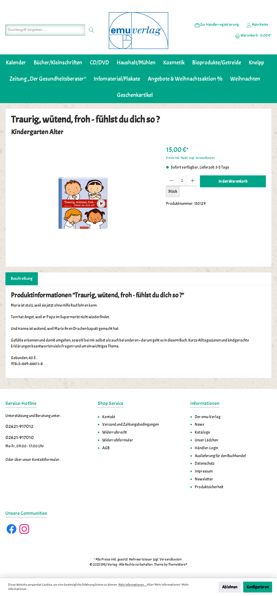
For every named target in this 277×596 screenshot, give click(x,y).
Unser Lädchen (206, 440)
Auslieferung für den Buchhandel (220, 455)
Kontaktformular (46, 459)
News (199, 424)
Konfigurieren (258, 587)
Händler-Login (206, 448)
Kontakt (108, 416)
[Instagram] (24, 529)
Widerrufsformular (117, 440)
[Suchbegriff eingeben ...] (45, 30)
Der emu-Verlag (207, 416)
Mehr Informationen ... (132, 585)
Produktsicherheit (209, 486)
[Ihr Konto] (257, 24)
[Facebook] (11, 529)
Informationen (204, 403)
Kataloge (202, 432)
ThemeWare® (177, 564)
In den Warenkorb (233, 181)
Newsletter (204, 479)
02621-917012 (19, 426)
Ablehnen (229, 587)
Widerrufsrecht (114, 432)
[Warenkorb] (252, 35)
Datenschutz (205, 463)
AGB (106, 448)
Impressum (204, 471)
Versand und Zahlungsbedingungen (130, 424)
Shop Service (110, 403)
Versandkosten (171, 559)
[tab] (21, 278)
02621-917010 (19, 437)
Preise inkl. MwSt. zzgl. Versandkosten (190, 158)
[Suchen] (91, 30)
